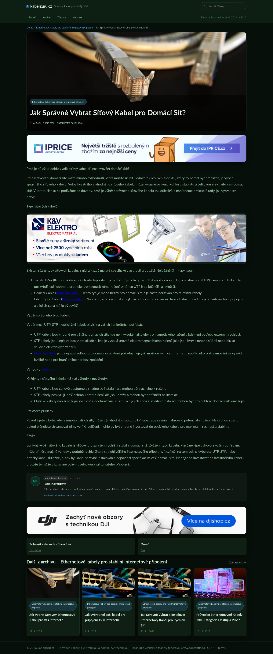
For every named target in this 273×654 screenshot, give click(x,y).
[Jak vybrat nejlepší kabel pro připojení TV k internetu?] (108, 602)
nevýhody (48, 369)
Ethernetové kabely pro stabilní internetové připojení (64, 27)
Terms (222, 647)
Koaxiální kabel (67, 293)
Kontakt (77, 17)
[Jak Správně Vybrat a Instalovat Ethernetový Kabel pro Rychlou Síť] (164, 602)
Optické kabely (45, 353)
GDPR (211, 647)
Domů (32, 17)
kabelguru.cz (41, 6)
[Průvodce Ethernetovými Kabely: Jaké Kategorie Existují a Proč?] (220, 602)
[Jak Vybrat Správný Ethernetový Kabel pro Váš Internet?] (53, 602)
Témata (61, 17)
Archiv (47, 17)
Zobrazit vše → (237, 562)
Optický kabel (72, 299)
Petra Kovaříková (54, 483)
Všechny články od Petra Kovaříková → (62, 495)
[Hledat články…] (225, 6)
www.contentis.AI (193, 647)
